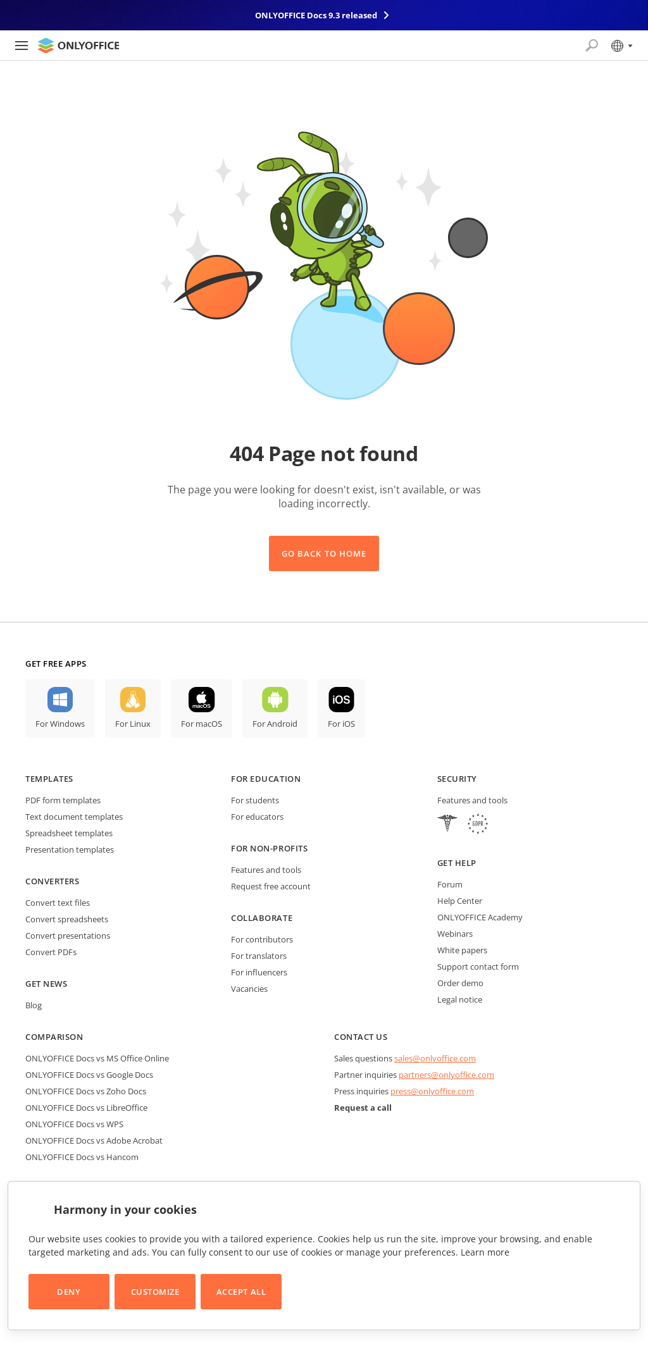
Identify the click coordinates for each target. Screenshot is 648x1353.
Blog (33, 1005)
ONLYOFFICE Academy (480, 917)
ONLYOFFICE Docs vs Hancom (82, 1157)
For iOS (341, 723)
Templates (49, 778)
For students (255, 800)
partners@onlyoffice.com (446, 1074)
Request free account (271, 886)
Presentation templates (69, 849)
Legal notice (459, 999)
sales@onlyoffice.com (435, 1058)
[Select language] (621, 45)
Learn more (485, 1252)
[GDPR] (478, 825)
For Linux (133, 723)
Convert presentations (67, 935)
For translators (259, 955)
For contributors (262, 939)
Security (457, 778)
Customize (155, 1291)
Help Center (459, 900)
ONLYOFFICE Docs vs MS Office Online (97, 1058)
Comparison (54, 1036)
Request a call (363, 1107)
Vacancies (249, 988)
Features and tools (266, 869)
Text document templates (74, 816)
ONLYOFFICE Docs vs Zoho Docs (85, 1091)
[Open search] (591, 45)
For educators (257, 816)
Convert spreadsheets (66, 919)
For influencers (259, 972)
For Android (274, 723)
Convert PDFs (51, 952)
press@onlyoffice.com (432, 1091)
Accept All (241, 1291)
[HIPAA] (447, 825)
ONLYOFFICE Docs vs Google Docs (89, 1074)
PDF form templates (63, 800)
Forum (450, 884)
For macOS (201, 723)
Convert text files (57, 902)
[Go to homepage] (78, 45)
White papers (462, 950)
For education (266, 778)
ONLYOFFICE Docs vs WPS (74, 1124)
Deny (68, 1291)
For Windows (60, 723)
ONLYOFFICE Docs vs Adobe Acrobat (94, 1140)
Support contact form (478, 966)
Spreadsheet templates (69, 833)
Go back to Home (324, 553)
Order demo (460, 983)
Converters (52, 881)
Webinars (455, 933)
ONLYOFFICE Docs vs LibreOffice (86, 1107)
